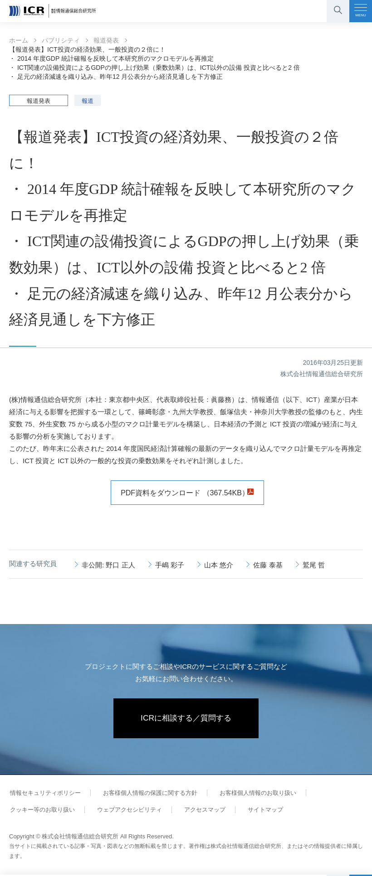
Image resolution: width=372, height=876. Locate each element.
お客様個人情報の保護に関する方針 (147, 793)
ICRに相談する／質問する (186, 718)
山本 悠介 (218, 564)
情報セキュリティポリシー (44, 793)
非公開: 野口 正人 (108, 564)
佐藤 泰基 (267, 564)
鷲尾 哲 (314, 564)
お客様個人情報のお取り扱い (253, 793)
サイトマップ (258, 810)
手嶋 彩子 (169, 564)
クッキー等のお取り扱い (41, 810)
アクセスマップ (199, 810)
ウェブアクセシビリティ (126, 810)
